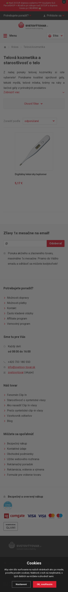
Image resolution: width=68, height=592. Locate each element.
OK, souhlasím (44, 584)
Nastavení (21, 584)
